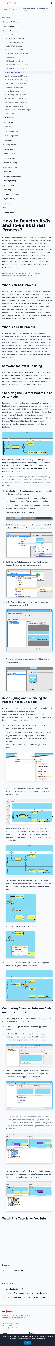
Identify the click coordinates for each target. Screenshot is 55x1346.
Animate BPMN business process (16, 83)
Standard (30, 276)
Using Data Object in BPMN (14, 50)
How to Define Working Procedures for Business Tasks (27, 1293)
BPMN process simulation (14, 87)
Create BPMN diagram (12, 35)
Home (5, 9)
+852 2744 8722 (15, 1323)
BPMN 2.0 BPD (10, 113)
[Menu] (51, 3)
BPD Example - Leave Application (16, 54)
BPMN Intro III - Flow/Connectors (16, 65)
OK (27, 1342)
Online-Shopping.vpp (22, 491)
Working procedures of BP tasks (16, 76)
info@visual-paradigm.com (14, 1328)
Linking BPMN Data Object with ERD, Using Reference (27, 1297)
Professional (23, 276)
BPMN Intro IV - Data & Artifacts (16, 69)
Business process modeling (14, 39)
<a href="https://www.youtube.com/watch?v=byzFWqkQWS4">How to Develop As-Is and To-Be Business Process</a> (28, 1238)
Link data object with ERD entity (16, 80)
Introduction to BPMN (14, 1289)
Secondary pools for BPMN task (16, 98)
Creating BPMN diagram (13, 46)
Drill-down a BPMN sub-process (16, 102)
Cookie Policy (40, 1338)
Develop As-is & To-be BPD (14, 72)
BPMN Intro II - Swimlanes (14, 61)
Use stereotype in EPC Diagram (15, 95)
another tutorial (27, 465)
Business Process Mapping (14, 42)
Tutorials (14, 9)
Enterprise (15, 276)
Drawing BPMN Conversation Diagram (18, 110)
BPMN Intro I (9, 57)
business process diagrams (21, 375)
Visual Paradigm (30, 372)
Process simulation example (14, 106)
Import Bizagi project (12, 91)
